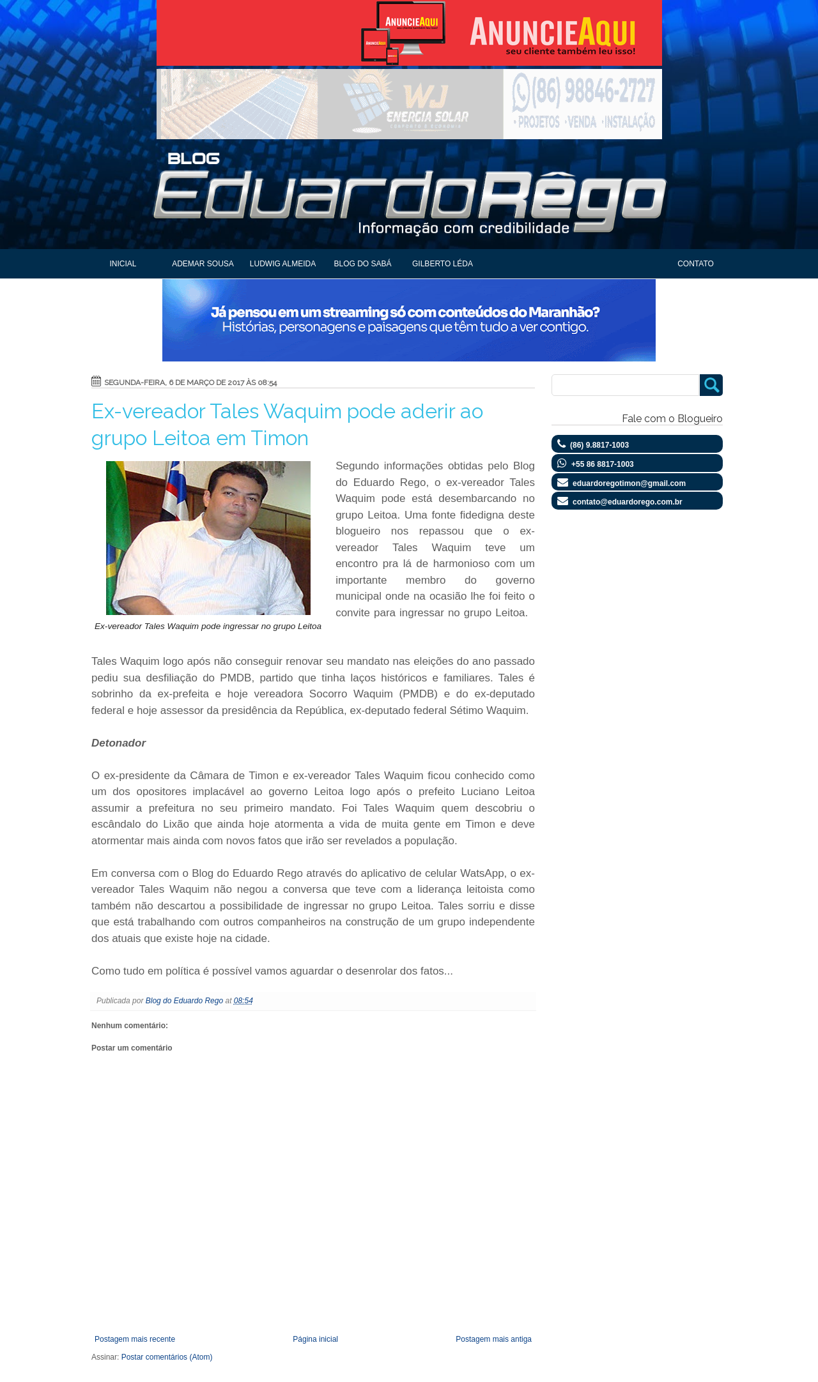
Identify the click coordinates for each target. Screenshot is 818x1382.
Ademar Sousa (203, 263)
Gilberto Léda (442, 263)
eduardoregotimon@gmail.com (629, 483)
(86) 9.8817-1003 (599, 445)
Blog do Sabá (362, 263)
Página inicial (315, 1339)
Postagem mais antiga (494, 1339)
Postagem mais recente (135, 1339)
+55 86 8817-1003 (602, 464)
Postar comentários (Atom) (167, 1357)
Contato (695, 263)
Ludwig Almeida (283, 263)
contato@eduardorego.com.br (628, 501)
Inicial (122, 263)
